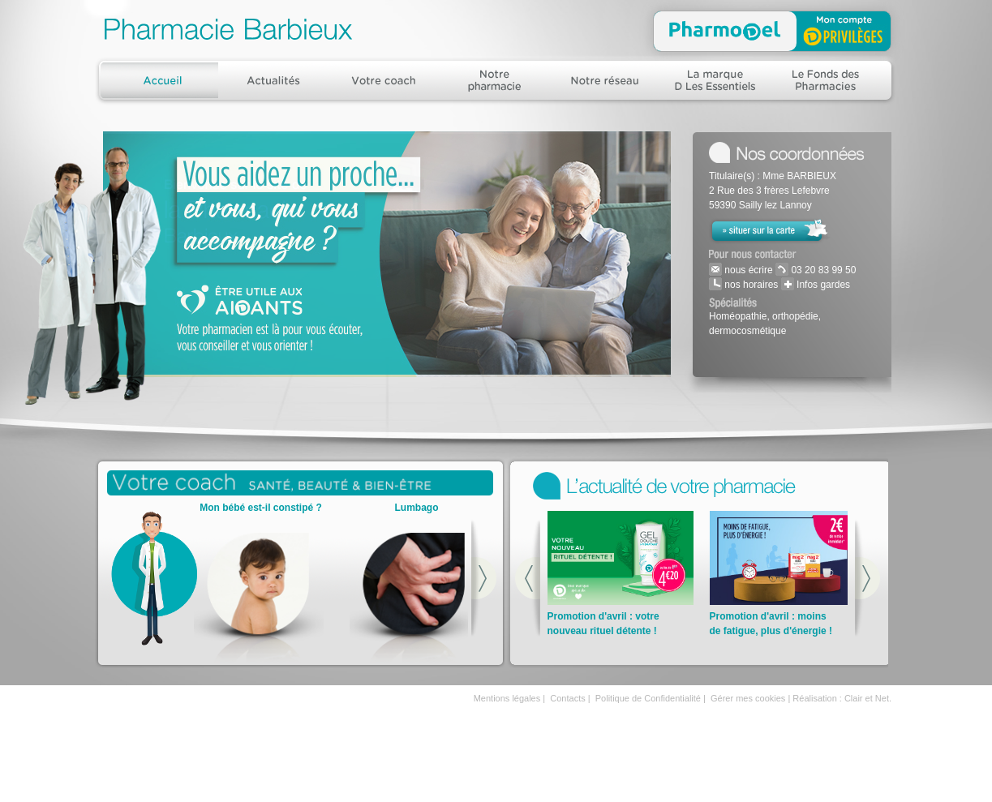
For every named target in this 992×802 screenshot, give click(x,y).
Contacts (567, 698)
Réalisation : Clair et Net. (841, 698)
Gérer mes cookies (748, 698)
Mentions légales (507, 698)
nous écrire (747, 270)
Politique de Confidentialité (648, 698)
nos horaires (750, 284)
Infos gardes (822, 284)
